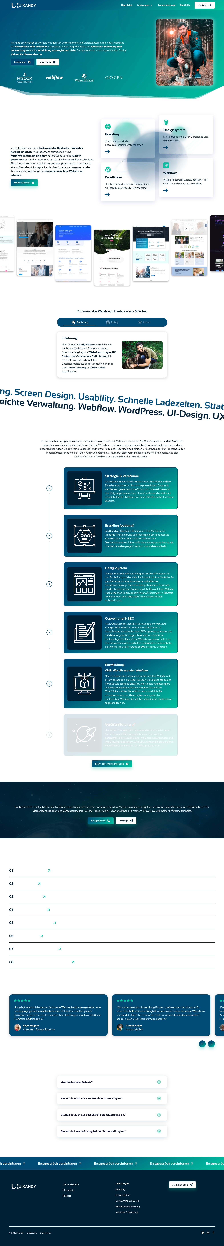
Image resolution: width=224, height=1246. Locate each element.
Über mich (68, 1190)
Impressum (32, 1233)
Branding (120, 1189)
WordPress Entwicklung (128, 1206)
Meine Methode (71, 1184)
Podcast (67, 1195)
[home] (23, 5)
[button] (145, 5)
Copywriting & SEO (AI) (128, 1200)
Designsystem (123, 1195)
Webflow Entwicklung (127, 1212)
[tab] (80, 322)
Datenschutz (45, 1233)
